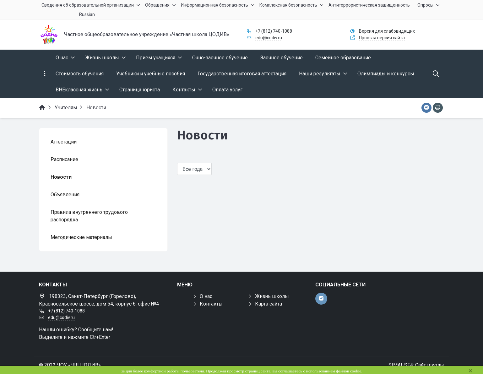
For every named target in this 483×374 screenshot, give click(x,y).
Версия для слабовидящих (387, 31)
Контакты (211, 304)
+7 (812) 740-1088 (273, 31)
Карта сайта (268, 304)
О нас (206, 296)
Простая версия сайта (382, 37)
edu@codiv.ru (268, 37)
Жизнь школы (272, 296)
